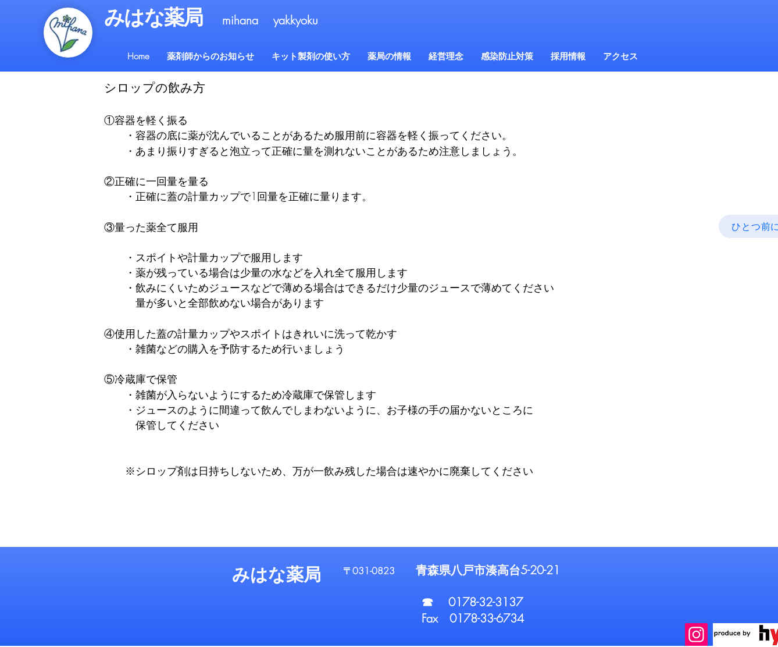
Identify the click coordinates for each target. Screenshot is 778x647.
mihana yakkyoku (269, 20)
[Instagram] (696, 634)
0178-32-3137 (485, 602)
